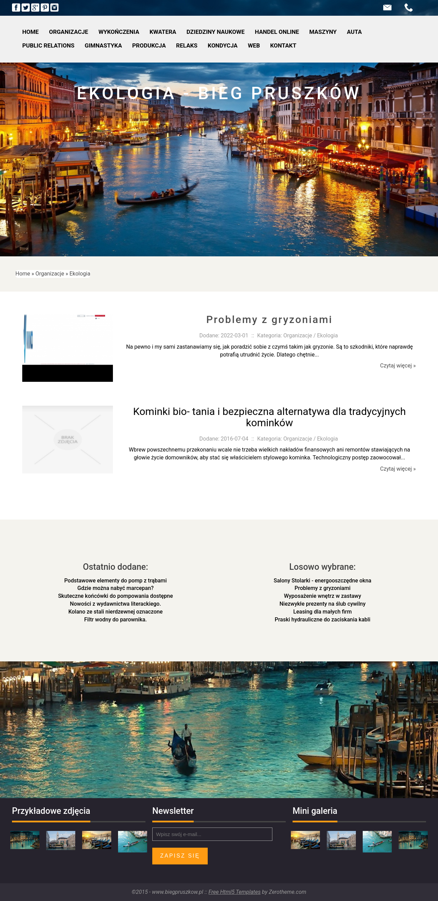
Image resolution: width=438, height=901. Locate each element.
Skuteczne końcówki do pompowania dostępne (115, 596)
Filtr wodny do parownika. (115, 619)
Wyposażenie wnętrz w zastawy (322, 596)
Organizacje (50, 273)
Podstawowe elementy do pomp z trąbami (115, 580)
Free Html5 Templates (234, 892)
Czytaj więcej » (398, 365)
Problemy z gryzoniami (269, 319)
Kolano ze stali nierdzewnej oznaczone (115, 611)
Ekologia (79, 273)
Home (22, 273)
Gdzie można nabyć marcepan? (115, 588)
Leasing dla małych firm (322, 611)
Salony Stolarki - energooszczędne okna (322, 580)
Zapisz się (180, 856)
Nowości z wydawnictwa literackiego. (115, 604)
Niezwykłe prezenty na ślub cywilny (323, 604)
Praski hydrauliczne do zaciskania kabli (322, 619)
